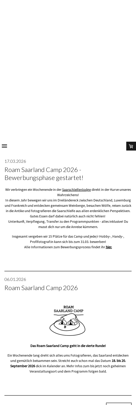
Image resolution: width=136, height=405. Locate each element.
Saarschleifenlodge (76, 189)
